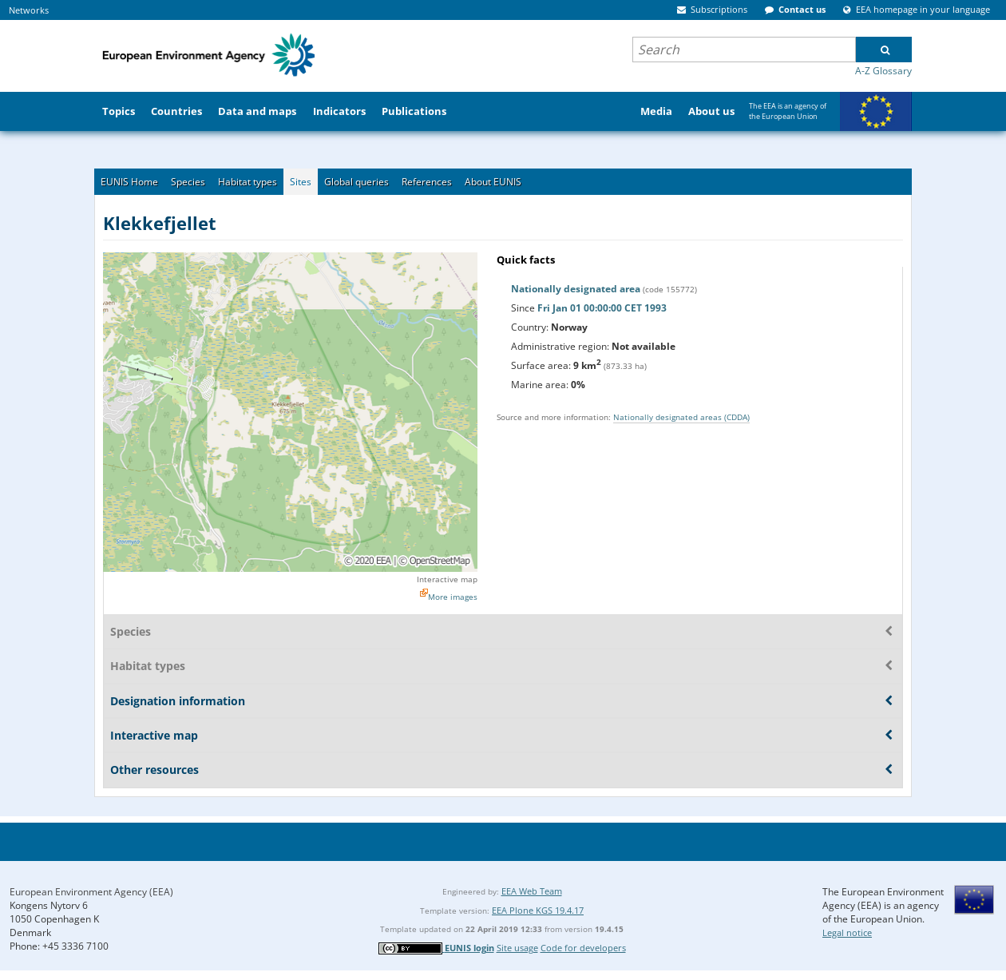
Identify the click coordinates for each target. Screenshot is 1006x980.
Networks (29, 10)
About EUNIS (493, 181)
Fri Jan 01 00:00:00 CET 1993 (602, 308)
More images (452, 596)
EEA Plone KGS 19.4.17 (538, 910)
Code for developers (583, 948)
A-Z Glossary (883, 70)
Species (188, 181)
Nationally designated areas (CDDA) (681, 417)
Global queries (356, 181)
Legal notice (847, 932)
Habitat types (247, 181)
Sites (300, 181)
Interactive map (447, 579)
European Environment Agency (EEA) (91, 892)
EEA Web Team (531, 891)
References (427, 181)
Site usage (517, 948)
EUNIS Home (129, 181)
